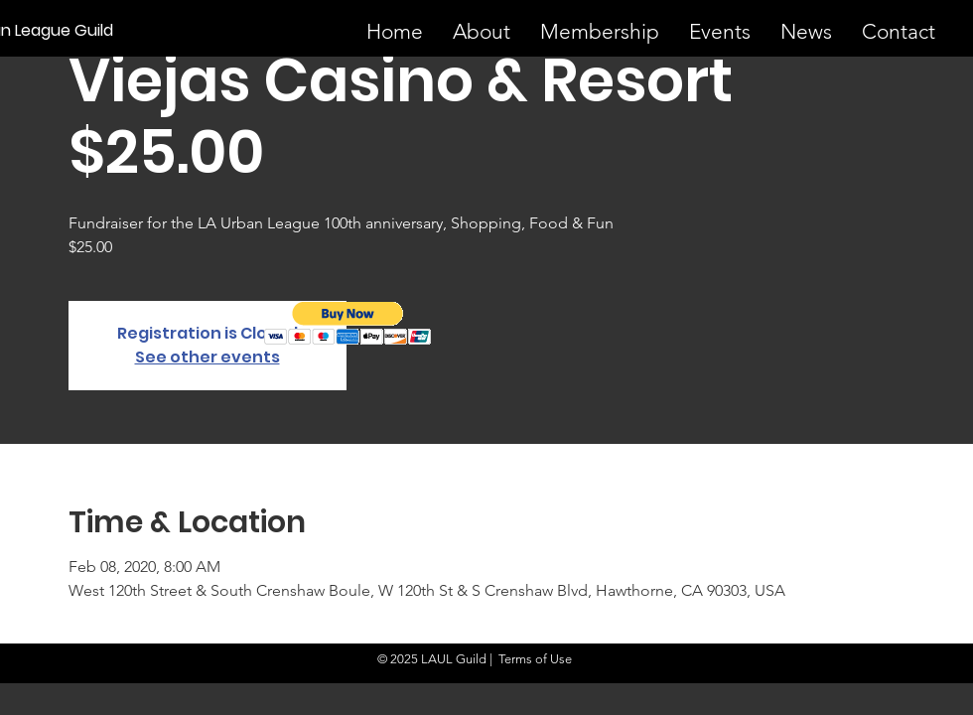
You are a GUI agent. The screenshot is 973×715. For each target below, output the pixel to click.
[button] (348, 323)
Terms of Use (535, 658)
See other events (207, 357)
